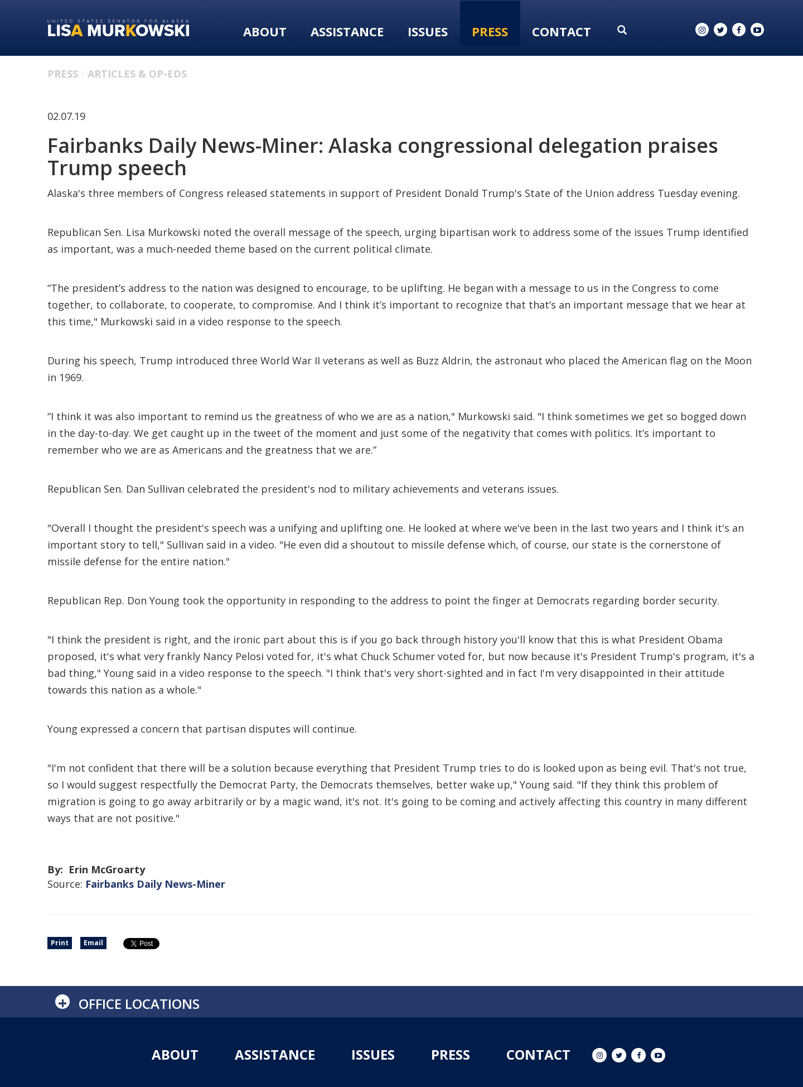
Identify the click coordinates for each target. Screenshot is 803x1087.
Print (60, 942)
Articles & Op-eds (137, 73)
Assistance (347, 31)
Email (93, 942)
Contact (561, 31)
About (265, 31)
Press (490, 31)
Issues (428, 31)
